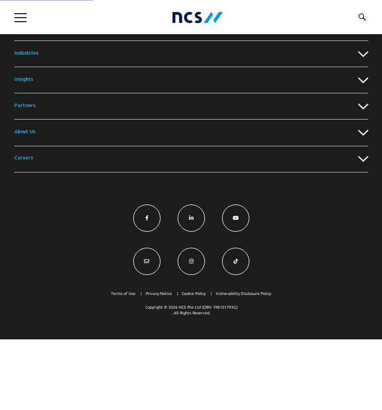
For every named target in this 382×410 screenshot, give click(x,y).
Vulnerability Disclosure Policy (243, 294)
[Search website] (362, 17)
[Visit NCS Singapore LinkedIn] (191, 218)
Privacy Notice (159, 294)
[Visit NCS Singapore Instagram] (191, 261)
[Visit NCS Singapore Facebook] (147, 218)
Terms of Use (123, 294)
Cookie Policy (194, 294)
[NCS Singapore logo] (197, 17)
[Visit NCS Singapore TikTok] (235, 261)
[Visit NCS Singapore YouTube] (235, 218)
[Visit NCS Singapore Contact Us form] (147, 261)
